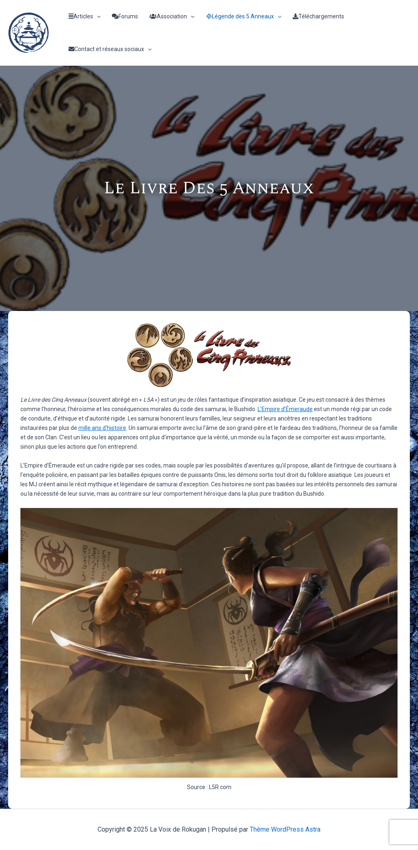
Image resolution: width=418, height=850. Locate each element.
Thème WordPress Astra (285, 829)
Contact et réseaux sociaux (110, 49)
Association (171, 16)
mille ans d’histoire (102, 428)
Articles (84, 16)
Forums (125, 16)
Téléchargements (318, 16)
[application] (96, 16)
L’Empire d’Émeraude (285, 409)
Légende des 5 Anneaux (243, 16)
